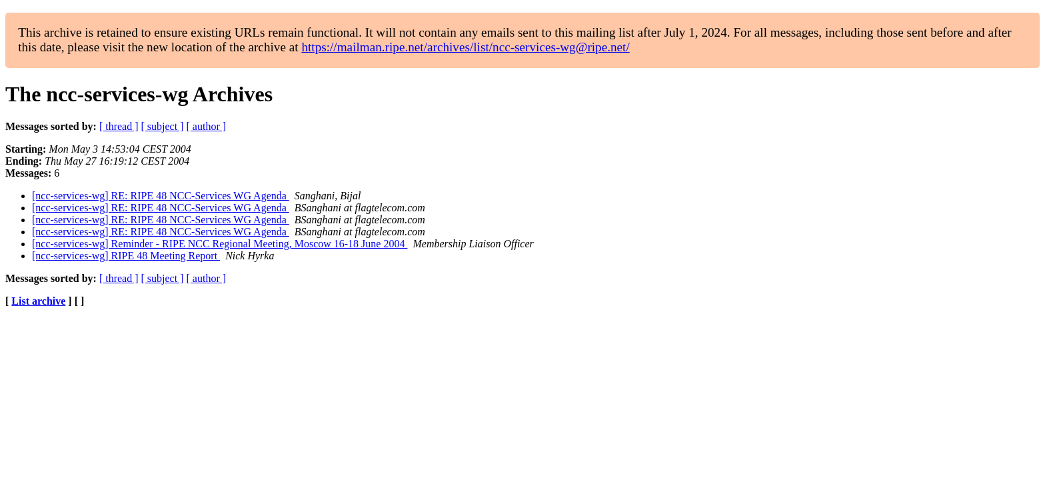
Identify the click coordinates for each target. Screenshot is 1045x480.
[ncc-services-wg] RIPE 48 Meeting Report (126, 255)
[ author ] (207, 126)
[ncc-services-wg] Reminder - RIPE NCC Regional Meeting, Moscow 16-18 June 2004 (219, 243)
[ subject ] (162, 126)
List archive (38, 301)
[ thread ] (119, 126)
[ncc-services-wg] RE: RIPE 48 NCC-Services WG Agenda (160, 195)
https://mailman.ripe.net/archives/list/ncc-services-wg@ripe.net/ (465, 47)
